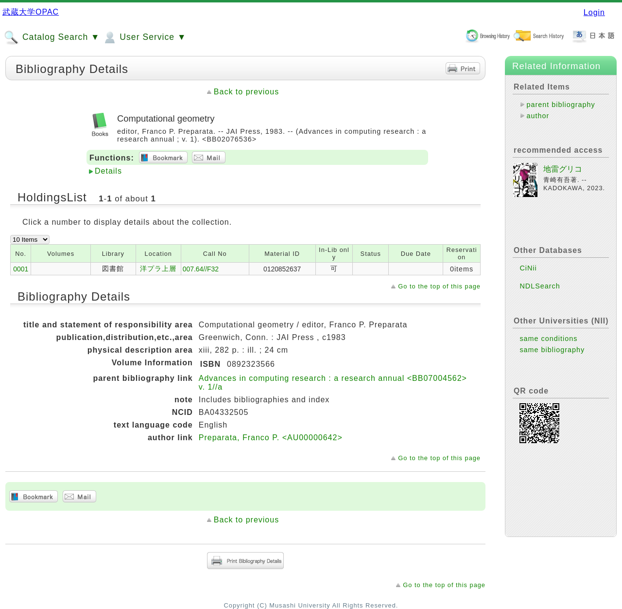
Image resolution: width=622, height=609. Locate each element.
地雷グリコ (562, 169)
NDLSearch (539, 286)
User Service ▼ (144, 37)
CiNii (527, 268)
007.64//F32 (201, 269)
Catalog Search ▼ (52, 37)
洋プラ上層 (158, 268)
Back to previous (246, 92)
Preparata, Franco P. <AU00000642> (271, 437)
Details (108, 171)
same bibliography (552, 350)
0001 (20, 269)
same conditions (548, 338)
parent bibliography (560, 104)
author (537, 116)
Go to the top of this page (439, 286)
